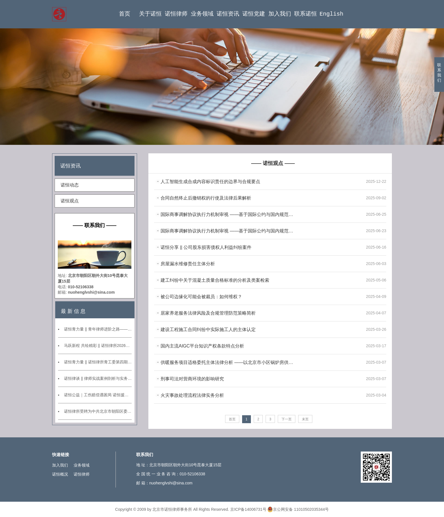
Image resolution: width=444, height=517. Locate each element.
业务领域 (202, 14)
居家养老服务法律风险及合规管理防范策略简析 (208, 313)
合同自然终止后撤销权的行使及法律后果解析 (206, 198)
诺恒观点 (70, 200)
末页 (305, 419)
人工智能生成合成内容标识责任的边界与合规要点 (210, 181)
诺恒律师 (176, 14)
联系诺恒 (305, 14)
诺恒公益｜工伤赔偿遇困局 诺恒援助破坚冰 (98, 395)
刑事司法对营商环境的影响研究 (192, 378)
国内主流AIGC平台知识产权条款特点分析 (202, 346)
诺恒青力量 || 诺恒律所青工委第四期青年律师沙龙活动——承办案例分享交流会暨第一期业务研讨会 (98, 362)
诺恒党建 (253, 14)
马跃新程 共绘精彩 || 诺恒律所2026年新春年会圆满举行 (98, 345)
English (331, 14)
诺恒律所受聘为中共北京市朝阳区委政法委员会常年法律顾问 (98, 411)
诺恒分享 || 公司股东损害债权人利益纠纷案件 (206, 247)
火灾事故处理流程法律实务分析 (192, 395)
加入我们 (279, 14)
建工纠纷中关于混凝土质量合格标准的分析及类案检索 (215, 280)
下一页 (286, 419)
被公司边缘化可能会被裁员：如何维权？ (201, 296)
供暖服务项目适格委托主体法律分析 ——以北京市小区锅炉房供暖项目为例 (228, 362)
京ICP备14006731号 (248, 509)
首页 (124, 14)
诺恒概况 (60, 474)
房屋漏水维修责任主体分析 (188, 263)
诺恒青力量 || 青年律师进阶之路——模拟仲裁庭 (98, 329)
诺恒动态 (70, 185)
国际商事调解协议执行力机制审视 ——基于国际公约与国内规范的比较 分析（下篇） (228, 214)
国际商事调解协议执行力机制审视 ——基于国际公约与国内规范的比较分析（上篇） (228, 230)
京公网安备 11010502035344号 (298, 509)
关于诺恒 (150, 14)
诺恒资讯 (228, 14)
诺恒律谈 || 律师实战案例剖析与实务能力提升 (98, 378)
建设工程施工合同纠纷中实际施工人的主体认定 (208, 329)
